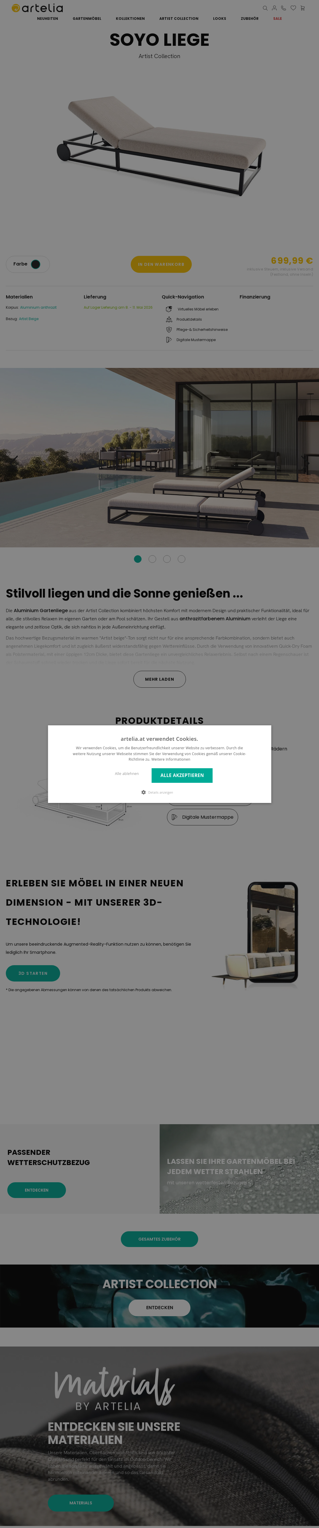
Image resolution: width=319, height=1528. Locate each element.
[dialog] (159, 764)
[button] (159, 792)
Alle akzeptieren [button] (182, 775)
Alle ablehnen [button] (127, 773)
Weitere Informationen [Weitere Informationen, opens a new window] (171, 759)
